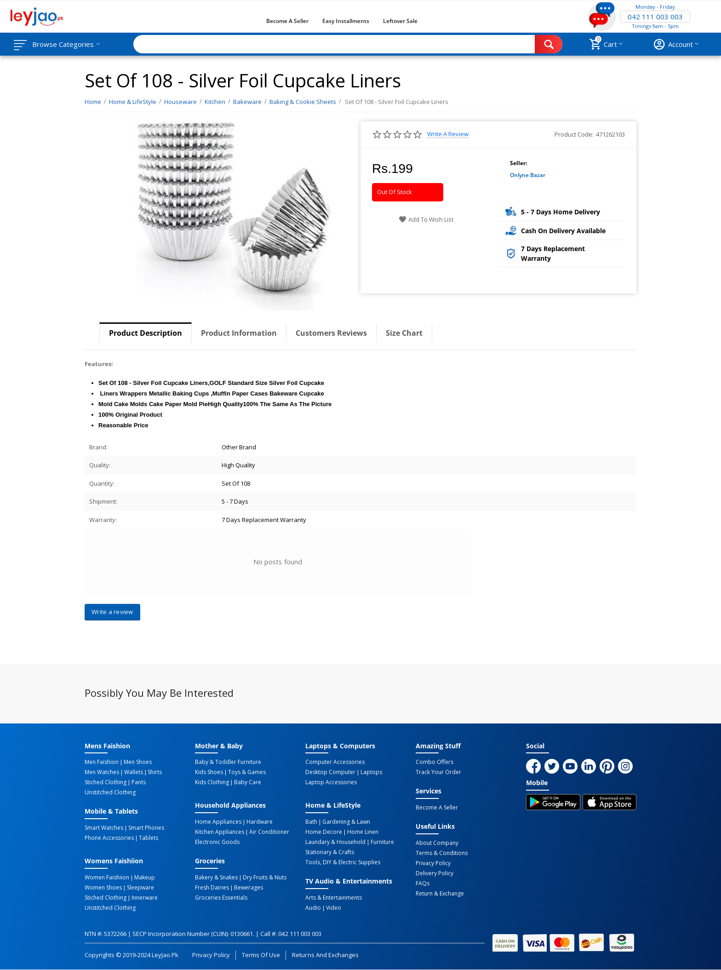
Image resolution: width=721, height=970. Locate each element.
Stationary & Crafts (329, 852)
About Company (437, 843)
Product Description (145, 333)
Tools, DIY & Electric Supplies (342, 862)
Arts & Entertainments (333, 898)
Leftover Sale (400, 21)
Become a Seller (287, 21)
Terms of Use (261, 955)
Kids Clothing (212, 782)
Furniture (382, 842)
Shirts (155, 772)
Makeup (144, 877)
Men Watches (102, 772)
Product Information (239, 333)
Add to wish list (426, 219)
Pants (139, 782)
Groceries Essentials (221, 898)
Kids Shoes (209, 772)
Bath (311, 822)
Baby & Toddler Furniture (228, 762)
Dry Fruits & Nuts (264, 877)
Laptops (371, 772)
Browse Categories (63, 44)
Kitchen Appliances (219, 832)
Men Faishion (102, 762)
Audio (313, 908)
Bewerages (248, 887)
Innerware (145, 898)
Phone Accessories (109, 838)
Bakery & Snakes (216, 877)
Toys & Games (247, 772)
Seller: (518, 163)
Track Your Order (438, 772)
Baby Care (247, 782)
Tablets (148, 838)
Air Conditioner (269, 832)
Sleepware (140, 887)
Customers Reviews (331, 333)
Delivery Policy (434, 873)
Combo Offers (434, 762)
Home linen (362, 832)
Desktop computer (330, 772)
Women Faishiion (107, 877)
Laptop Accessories (331, 782)
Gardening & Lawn (346, 822)
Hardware (259, 822)
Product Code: (574, 134)
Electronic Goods (217, 842)
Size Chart (404, 333)
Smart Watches (104, 828)
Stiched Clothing (105, 782)
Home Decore (323, 832)
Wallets (133, 772)
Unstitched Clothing (110, 792)
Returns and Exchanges (325, 955)
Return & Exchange (440, 893)
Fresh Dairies (212, 887)
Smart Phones (146, 828)
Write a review (448, 134)
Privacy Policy (433, 863)
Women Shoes (103, 887)
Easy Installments (345, 21)
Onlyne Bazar (527, 175)
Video (333, 908)
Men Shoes (138, 762)
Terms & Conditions (442, 853)
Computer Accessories (335, 762)
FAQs (422, 883)
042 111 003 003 (655, 16)
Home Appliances (218, 822)
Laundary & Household (335, 842)
